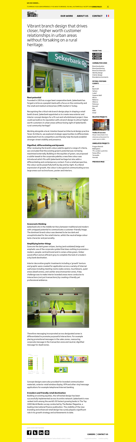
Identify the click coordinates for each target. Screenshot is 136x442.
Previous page (98, 162)
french (107, 16)
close (107, 6)
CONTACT (97, 16)
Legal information (91, 438)
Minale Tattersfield (32, 13)
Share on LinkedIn (97, 58)
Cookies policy (103, 438)
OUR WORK (67, 16)
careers (91, 434)
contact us (102, 434)
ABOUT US (82, 16)
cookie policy (97, 6)
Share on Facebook (97, 54)
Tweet (97, 56)
